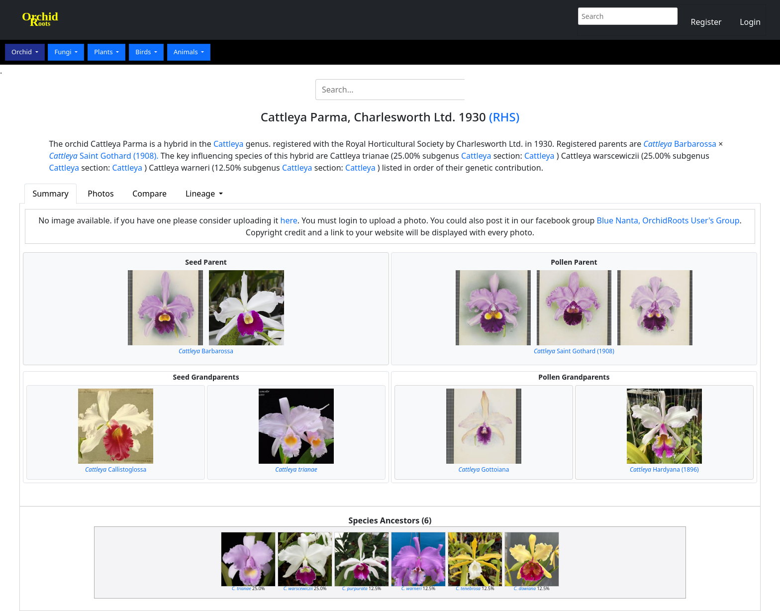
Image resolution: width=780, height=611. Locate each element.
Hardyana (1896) (664, 469)
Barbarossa (679, 143)
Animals (186, 51)
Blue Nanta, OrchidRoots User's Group (668, 220)
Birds (144, 51)
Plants (104, 51)
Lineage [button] (201, 193)
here (289, 220)
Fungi (63, 51)
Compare (149, 193)
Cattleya (228, 143)
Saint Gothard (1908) (574, 351)
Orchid (22, 51)
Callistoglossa (115, 469)
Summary (50, 193)
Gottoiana (483, 469)
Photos (100, 193)
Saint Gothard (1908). (103, 155)
